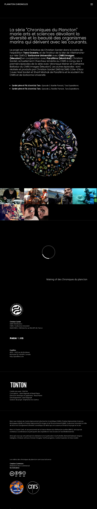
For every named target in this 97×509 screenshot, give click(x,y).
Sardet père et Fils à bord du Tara (26, 85)
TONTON (25, 391)
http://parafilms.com (17, 356)
